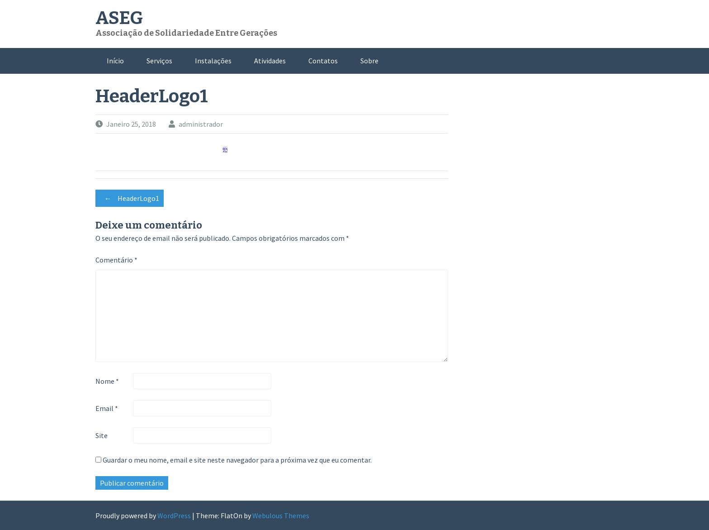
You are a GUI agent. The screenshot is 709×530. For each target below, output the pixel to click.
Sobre (369, 60)
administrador (201, 124)
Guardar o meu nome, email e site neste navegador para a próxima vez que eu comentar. (237, 459)
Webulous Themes (280, 515)
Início (115, 60)
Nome (107, 381)
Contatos (323, 60)
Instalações (213, 60)
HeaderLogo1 (129, 198)
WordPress (174, 515)
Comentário (116, 259)
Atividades (270, 60)
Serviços (159, 60)
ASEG (119, 18)
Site (101, 435)
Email (106, 408)
